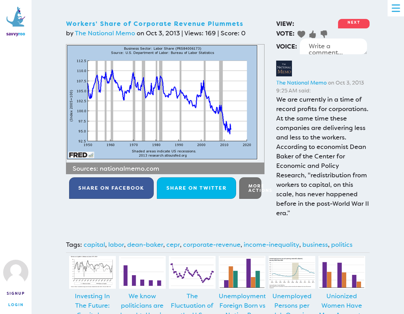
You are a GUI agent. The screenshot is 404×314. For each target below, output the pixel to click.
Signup (16, 293)
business (315, 244)
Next (354, 22)
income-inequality (271, 244)
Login (16, 304)
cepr (173, 244)
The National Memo (105, 33)
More (254, 188)
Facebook (111, 188)
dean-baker (145, 244)
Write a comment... (333, 46)
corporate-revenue (212, 244)
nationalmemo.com (129, 168)
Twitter (196, 188)
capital (94, 244)
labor (116, 244)
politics (342, 244)
